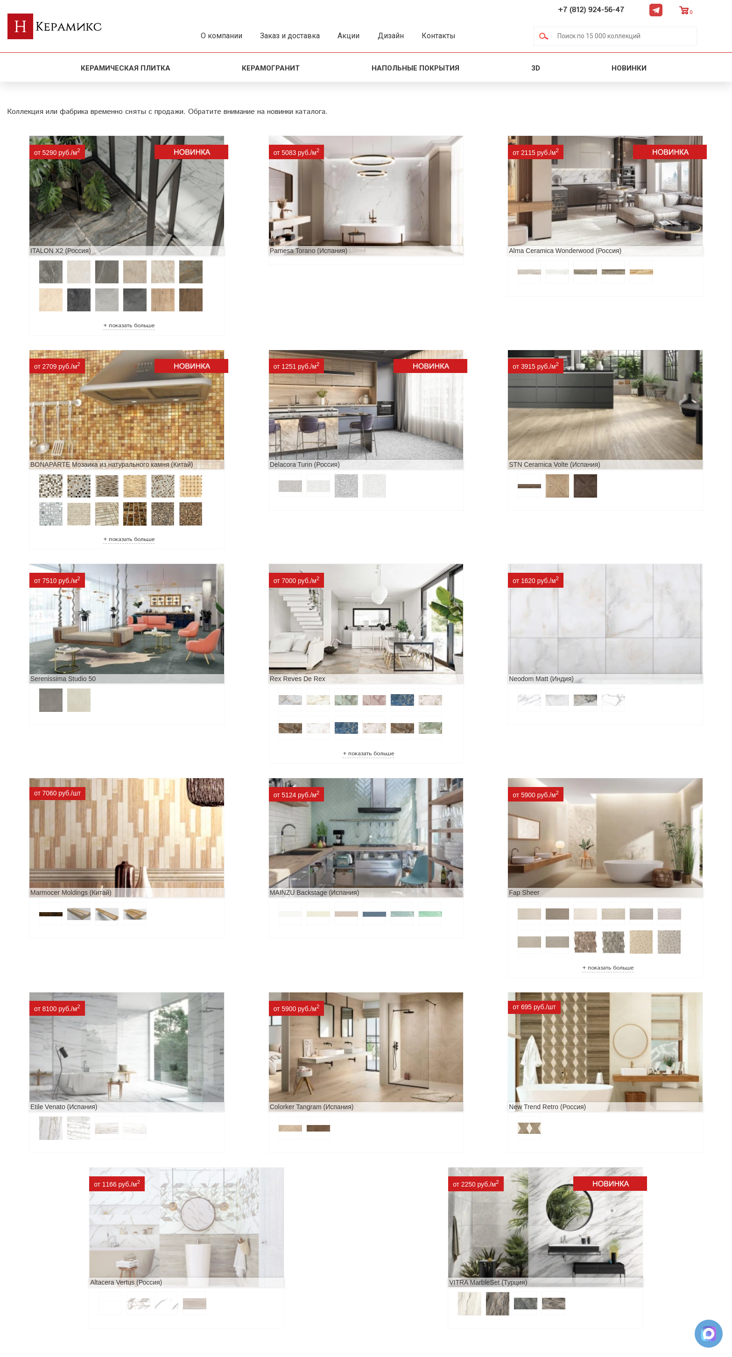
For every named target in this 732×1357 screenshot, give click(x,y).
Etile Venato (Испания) (48, 909)
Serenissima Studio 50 (406, 459)
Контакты (462, 35)
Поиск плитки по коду (291, 1270)
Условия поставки (151, 1255)
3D (535, 68)
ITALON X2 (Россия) (44, 233)
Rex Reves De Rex (580, 459)
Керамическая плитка (125, 68)
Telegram (683, 9)
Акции (363, 35)
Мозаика (268, 1240)
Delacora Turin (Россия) (49, 459)
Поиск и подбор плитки (295, 1180)
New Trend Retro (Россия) (411, 909)
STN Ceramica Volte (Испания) (239, 459)
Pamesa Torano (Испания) (233, 233)
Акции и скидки (147, 1210)
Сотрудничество (148, 1225)
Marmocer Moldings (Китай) (234, 684)
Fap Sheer (568, 684)
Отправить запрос (284, 1255)
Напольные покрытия (415, 68)
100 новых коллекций (292, 1195)
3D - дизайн (273, 1210)
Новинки (630, 68)
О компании (226, 35)
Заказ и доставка (300, 35)
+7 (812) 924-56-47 (619, 10)
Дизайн (410, 35)
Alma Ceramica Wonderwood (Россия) (429, 233)
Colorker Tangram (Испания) (236, 909)
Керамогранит (271, 68)
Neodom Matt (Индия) (46, 684)
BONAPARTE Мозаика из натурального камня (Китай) (634, 233)
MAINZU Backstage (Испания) (418, 684)
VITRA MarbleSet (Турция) (322, 1067)
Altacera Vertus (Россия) (589, 909)
